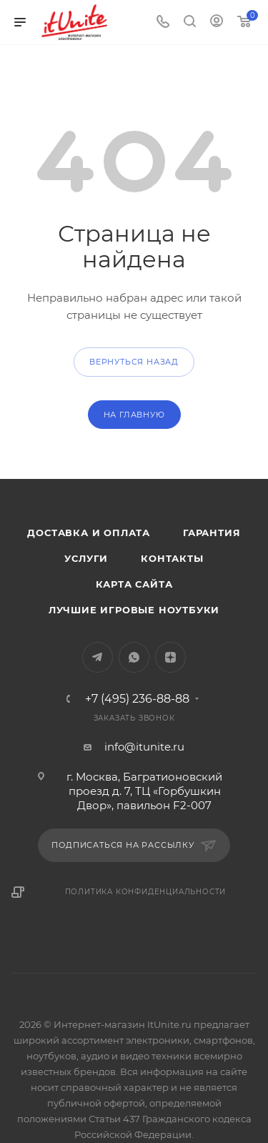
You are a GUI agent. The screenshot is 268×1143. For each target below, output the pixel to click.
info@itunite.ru (144, 746)
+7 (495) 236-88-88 (137, 699)
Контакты (172, 558)
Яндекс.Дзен (170, 657)
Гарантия (211, 532)
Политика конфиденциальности (146, 891)
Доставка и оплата (88, 532)
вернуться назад (134, 362)
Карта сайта (134, 584)
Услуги (86, 558)
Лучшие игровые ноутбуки (134, 609)
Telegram (97, 657)
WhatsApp (134, 657)
